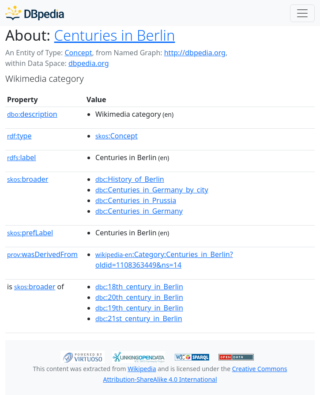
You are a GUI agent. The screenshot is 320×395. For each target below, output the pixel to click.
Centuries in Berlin (114, 35)
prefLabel (30, 233)
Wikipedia (142, 368)
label (21, 157)
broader (27, 179)
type (19, 136)
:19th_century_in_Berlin (139, 308)
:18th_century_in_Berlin (139, 286)
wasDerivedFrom (42, 254)
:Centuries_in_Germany (139, 211)
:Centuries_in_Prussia (135, 200)
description (32, 114)
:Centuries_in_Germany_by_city (151, 190)
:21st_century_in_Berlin (138, 318)
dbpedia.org (88, 63)
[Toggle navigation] (302, 13)
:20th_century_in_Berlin (139, 297)
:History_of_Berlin (129, 179)
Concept (78, 53)
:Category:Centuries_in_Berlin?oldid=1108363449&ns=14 (164, 259)
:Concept (116, 136)
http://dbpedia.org (195, 53)
